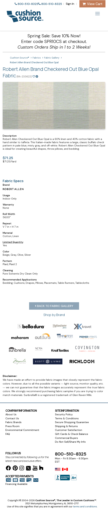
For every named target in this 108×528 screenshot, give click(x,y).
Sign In (70, 4)
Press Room (12, 426)
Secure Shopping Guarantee (72, 422)
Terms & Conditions (67, 418)
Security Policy (64, 414)
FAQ (7, 434)
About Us (10, 414)
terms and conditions (85, 506)
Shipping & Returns (66, 426)
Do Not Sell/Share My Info (70, 441)
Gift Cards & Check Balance (71, 434)
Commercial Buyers (66, 438)
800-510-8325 (28, 4)
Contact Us (12, 418)
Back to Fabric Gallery (54, 306)
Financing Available (16, 484)
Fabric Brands (13, 422)
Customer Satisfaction (68, 430)
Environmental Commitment (22, 430)
